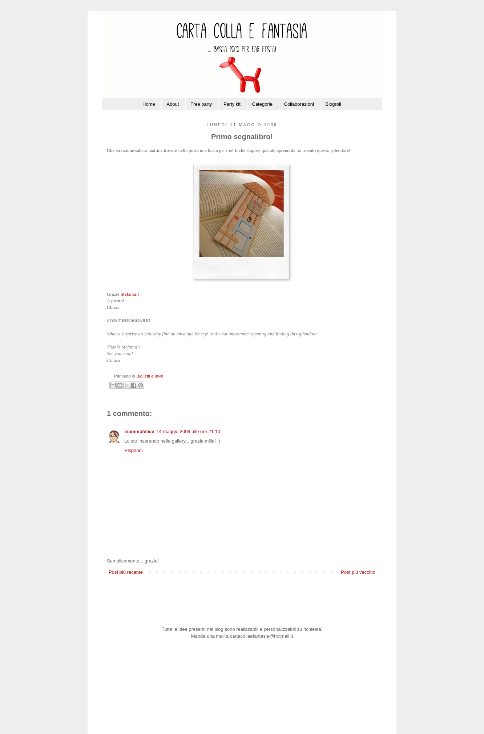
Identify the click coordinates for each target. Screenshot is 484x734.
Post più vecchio (358, 572)
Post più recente (126, 572)
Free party (201, 104)
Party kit (232, 104)
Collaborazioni (299, 104)
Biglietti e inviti (149, 376)
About (172, 104)
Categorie (262, 104)
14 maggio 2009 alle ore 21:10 (188, 431)
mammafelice (139, 431)
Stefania (128, 294)
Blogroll (333, 104)
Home (148, 104)
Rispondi (133, 450)
